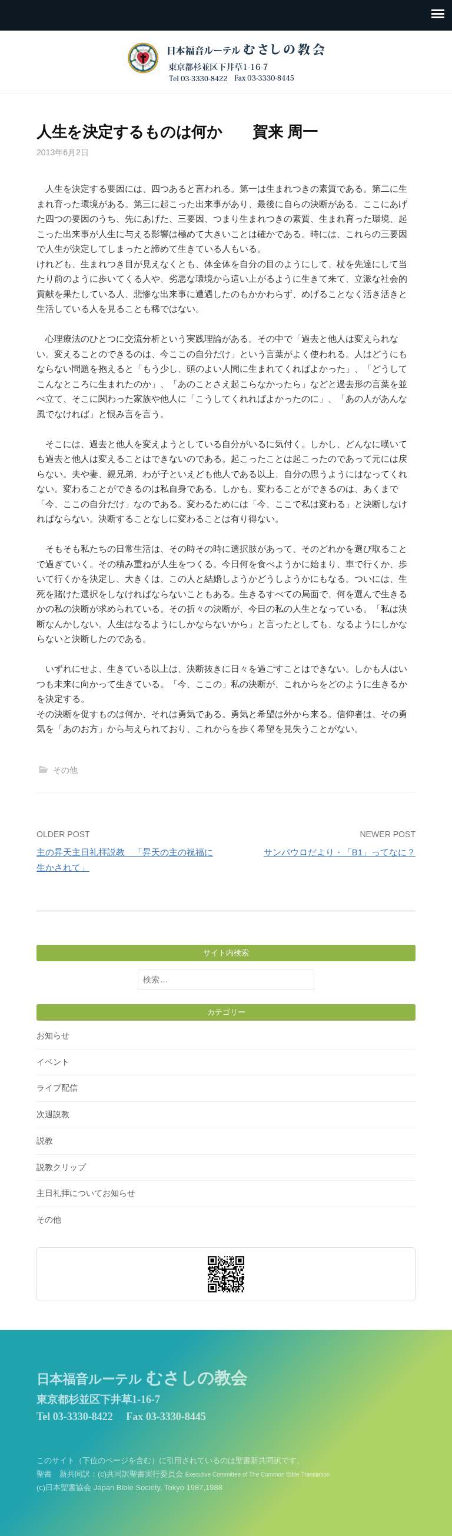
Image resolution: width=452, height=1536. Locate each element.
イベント (52, 1062)
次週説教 (52, 1114)
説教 (44, 1140)
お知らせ (52, 1035)
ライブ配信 (57, 1087)
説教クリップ (61, 1167)
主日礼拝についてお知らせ (85, 1193)
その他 (65, 770)
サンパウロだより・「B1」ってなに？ (340, 852)
